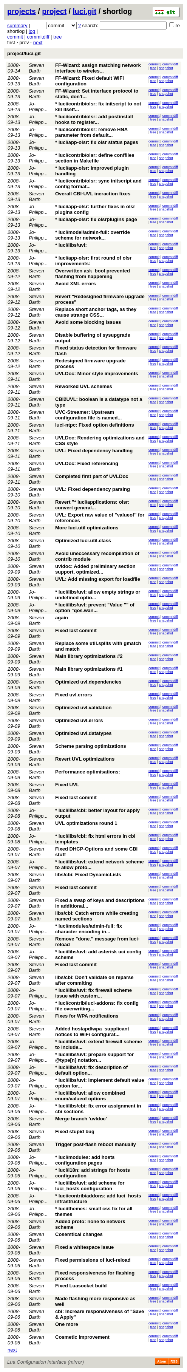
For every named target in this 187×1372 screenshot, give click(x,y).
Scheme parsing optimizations (90, 746)
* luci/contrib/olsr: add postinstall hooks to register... (94, 119)
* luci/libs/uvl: (71, 245)
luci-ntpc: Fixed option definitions (94, 425)
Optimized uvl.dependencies (88, 682)
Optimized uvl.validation (83, 707)
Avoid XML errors (75, 283)
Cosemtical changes (79, 1234)
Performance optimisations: (87, 772)
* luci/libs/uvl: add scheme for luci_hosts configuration (90, 1185)
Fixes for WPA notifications (87, 1016)
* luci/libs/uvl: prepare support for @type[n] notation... (94, 1057)
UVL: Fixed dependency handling (94, 450)
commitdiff (38, 37)
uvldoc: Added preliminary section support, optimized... (95, 569)
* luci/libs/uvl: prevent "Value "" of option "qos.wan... (94, 607)
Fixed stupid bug (74, 1131)
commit (15, 37)
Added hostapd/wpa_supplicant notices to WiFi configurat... (92, 1031)
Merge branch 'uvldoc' (81, 1118)
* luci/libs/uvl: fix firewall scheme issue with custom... (93, 993)
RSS (174, 1361)
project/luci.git (24, 53)
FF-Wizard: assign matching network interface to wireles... (98, 68)
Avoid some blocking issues (88, 322)
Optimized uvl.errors (79, 720)
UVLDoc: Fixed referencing (86, 463)
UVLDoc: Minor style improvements (96, 373)
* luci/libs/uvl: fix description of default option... (91, 1070)
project (54, 11)
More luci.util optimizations (87, 528)
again (61, 617)
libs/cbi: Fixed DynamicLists (88, 874)
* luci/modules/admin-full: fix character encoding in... (88, 928)
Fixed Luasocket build (81, 1285)
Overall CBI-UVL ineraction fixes (92, 193)
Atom (161, 1361)
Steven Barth (36, 68)
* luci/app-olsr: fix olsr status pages (96, 142)
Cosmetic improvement (82, 1337)
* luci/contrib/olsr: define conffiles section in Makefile (94, 158)
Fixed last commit (76, 630)
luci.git (84, 11)
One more (66, 1324)
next (38, 42)
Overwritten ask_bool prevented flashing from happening (92, 273)
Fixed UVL (67, 784)
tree (57, 37)
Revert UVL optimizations (84, 759)
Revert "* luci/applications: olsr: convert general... (92, 504)
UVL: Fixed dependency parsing (92, 489)
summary (17, 25)
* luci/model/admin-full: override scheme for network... (92, 235)
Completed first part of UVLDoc (91, 476)
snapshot (166, 68)
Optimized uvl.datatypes (83, 733)
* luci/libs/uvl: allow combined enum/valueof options (90, 1095)
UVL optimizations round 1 (86, 823)
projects (21, 11)
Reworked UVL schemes (83, 386)
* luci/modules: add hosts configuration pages (84, 1160)
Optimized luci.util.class (83, 540)
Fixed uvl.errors (73, 695)
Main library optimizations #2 (88, 656)
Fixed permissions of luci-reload (92, 1260)
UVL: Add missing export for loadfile (97, 579)
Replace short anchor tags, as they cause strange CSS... (95, 312)
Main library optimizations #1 (88, 669)
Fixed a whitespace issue (84, 1247)
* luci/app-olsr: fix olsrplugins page (96, 219)
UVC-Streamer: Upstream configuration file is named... (88, 415)
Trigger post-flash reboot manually (95, 1144)
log (32, 31)
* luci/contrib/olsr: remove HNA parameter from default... (91, 132)
